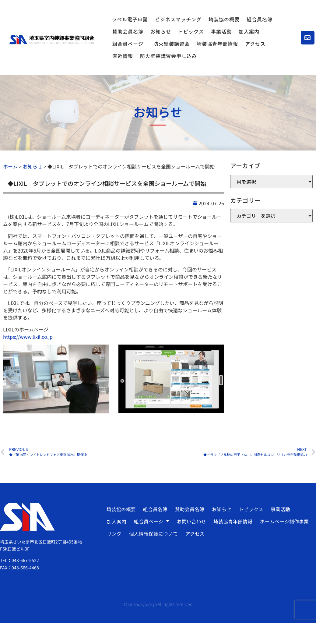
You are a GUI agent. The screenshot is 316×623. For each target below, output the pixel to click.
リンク (114, 533)
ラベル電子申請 (130, 19)
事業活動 (221, 31)
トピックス (191, 31)
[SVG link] (51, 39)
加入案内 (249, 31)
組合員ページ (129, 43)
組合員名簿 (259, 19)
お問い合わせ (190, 521)
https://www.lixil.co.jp (28, 336)
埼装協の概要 (224, 19)
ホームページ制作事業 (282, 521)
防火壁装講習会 (171, 43)
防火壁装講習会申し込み (168, 55)
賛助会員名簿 (127, 31)
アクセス (255, 43)
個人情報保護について (152, 533)
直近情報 (122, 55)
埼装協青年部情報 (217, 43)
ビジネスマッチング (178, 19)
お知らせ (160, 31)
